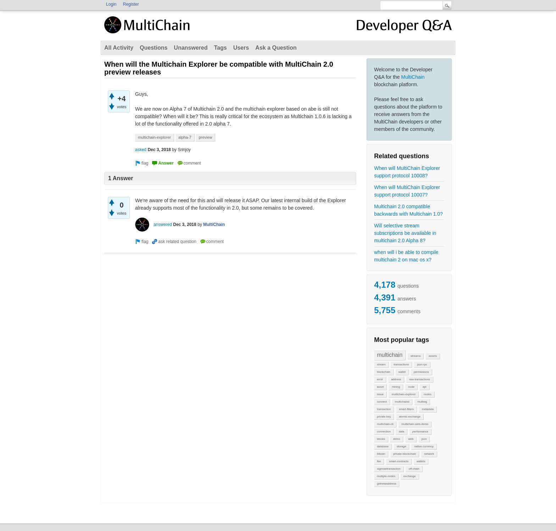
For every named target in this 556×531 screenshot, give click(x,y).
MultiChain (412, 77)
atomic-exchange (410, 416)
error (380, 379)
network (429, 453)
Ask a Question (275, 48)
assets (433, 356)
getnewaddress (386, 483)
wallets (421, 461)
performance (420, 431)
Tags (220, 48)
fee (379, 461)
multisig (422, 401)
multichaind (402, 401)
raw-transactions (419, 379)
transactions (401, 364)
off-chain (413, 468)
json (424, 439)
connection (384, 431)
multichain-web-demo (414, 424)
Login (111, 4)
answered (163, 224)
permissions (421, 372)
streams (416, 356)
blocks (381, 439)
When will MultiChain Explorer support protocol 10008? (407, 171)
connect (382, 401)
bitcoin (381, 453)
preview (205, 137)
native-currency (424, 446)
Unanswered (190, 48)
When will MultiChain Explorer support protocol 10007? (407, 191)
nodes (428, 394)
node (411, 386)
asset (380, 386)
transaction (384, 409)
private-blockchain (404, 453)
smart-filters (406, 409)
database (383, 446)
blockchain (383, 372)
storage (401, 446)
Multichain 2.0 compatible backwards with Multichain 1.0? (408, 210)
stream (381, 364)
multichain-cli (385, 424)
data (401, 431)
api (425, 386)
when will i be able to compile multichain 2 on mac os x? (406, 255)
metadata (427, 409)
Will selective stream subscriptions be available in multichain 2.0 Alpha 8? (405, 233)
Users (241, 48)
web (410, 439)
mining (396, 386)
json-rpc (422, 364)
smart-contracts (398, 461)
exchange (410, 476)
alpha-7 (184, 137)
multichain (389, 355)
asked (140, 149)
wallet (402, 372)
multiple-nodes (386, 476)
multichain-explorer (403, 394)
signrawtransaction (389, 468)
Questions (153, 48)
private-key (384, 416)
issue (380, 394)
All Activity (118, 48)
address (396, 379)
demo (396, 439)
